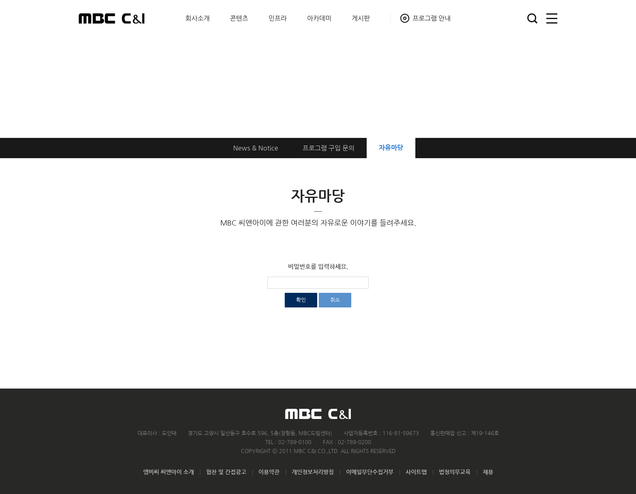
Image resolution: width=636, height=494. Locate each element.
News (255, 148)
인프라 (278, 18)
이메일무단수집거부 (369, 472)
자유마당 (391, 148)
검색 (532, 18)
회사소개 (197, 18)
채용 (488, 472)
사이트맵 (549, 18)
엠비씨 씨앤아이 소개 (168, 472)
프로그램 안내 (432, 18)
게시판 (361, 18)
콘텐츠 (239, 18)
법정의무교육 (455, 472)
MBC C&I (111, 18)
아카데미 (319, 18)
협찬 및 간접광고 (226, 472)
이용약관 (268, 472)
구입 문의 (329, 148)
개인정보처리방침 (313, 472)
